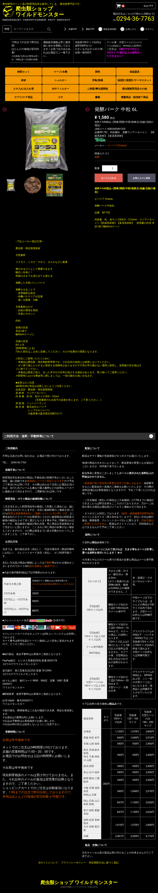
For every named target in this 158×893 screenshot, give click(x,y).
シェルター (60, 80)
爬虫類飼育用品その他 (134, 88)
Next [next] (86, 108)
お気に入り (128, 29)
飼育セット (23, 71)
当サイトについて (48, 862)
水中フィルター (60, 88)
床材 (23, 80)
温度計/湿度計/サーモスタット (135, 80)
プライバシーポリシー (73, 862)
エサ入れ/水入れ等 (23, 88)
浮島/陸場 (97, 80)
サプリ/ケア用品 (23, 97)
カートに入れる (108, 178)
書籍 (97, 97)
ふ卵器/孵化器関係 (97, 88)
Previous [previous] (3, 108)
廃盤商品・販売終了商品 (134, 97)
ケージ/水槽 (60, 71)
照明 (97, 71)
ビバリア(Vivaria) (117, 145)
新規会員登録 (107, 29)
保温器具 (134, 71)
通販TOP (87, 29)
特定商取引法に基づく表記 (103, 862)
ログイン (147, 29)
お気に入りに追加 (141, 178)
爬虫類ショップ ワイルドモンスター (78, 882)
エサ (60, 97)
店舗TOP (70, 29)
